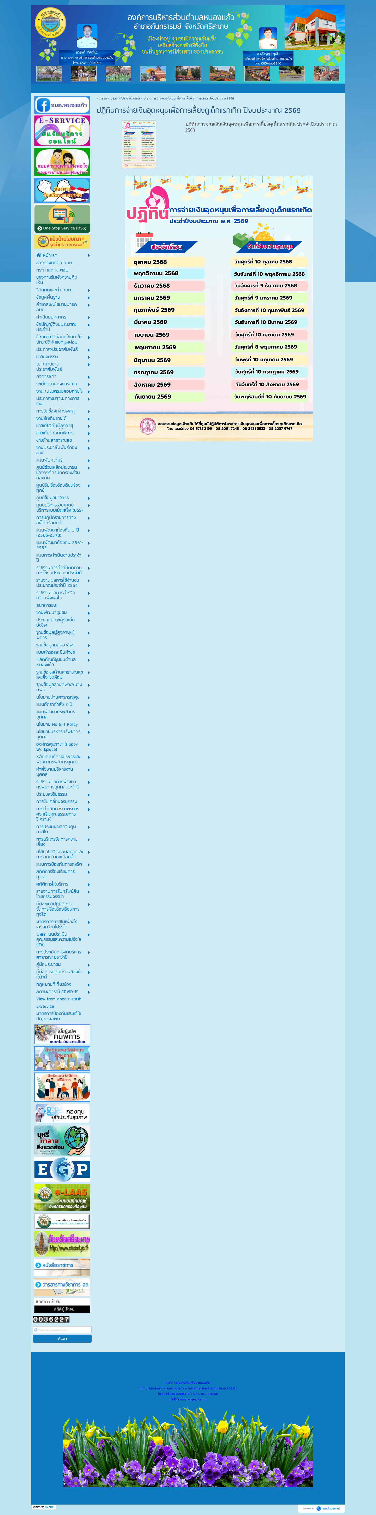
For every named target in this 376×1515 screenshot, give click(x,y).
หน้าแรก (102, 98)
